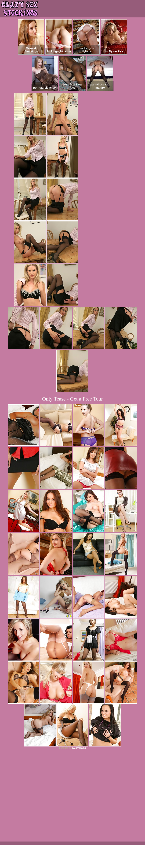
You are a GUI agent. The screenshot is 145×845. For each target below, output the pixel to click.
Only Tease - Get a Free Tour (72, 399)
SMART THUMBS (79, 748)
